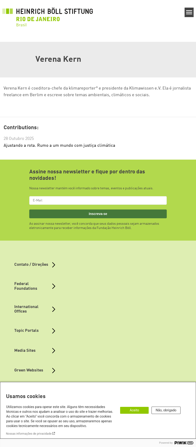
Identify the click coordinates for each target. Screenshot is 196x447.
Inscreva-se (98, 214)
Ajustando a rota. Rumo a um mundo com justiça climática (59, 145)
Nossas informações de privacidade (29, 433)
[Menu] (189, 12)
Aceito (134, 410)
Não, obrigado (166, 410)
